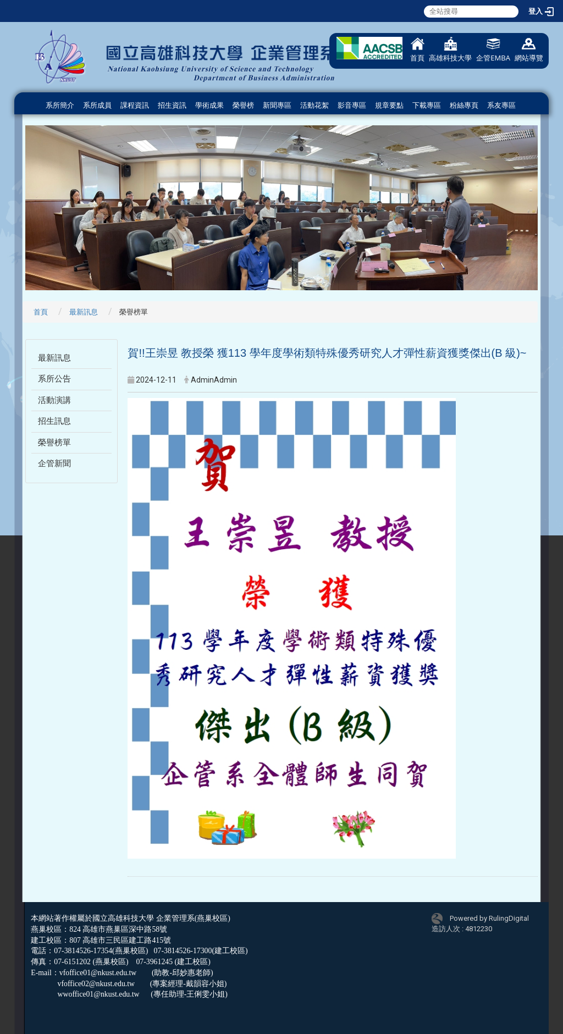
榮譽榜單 (54, 442)
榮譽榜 (243, 105)
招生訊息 (54, 421)
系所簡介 (60, 105)
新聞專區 (277, 105)
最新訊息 (83, 312)
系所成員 (97, 105)
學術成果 (209, 105)
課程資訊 (134, 105)
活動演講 (54, 400)
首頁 (417, 50)
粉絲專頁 (464, 105)
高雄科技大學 (450, 50)
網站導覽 (529, 50)
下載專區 (426, 105)
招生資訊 (172, 105)
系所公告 (54, 379)
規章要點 (389, 105)
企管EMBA (493, 50)
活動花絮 (314, 105)
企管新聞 (54, 463)
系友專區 (501, 105)
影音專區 (352, 105)
